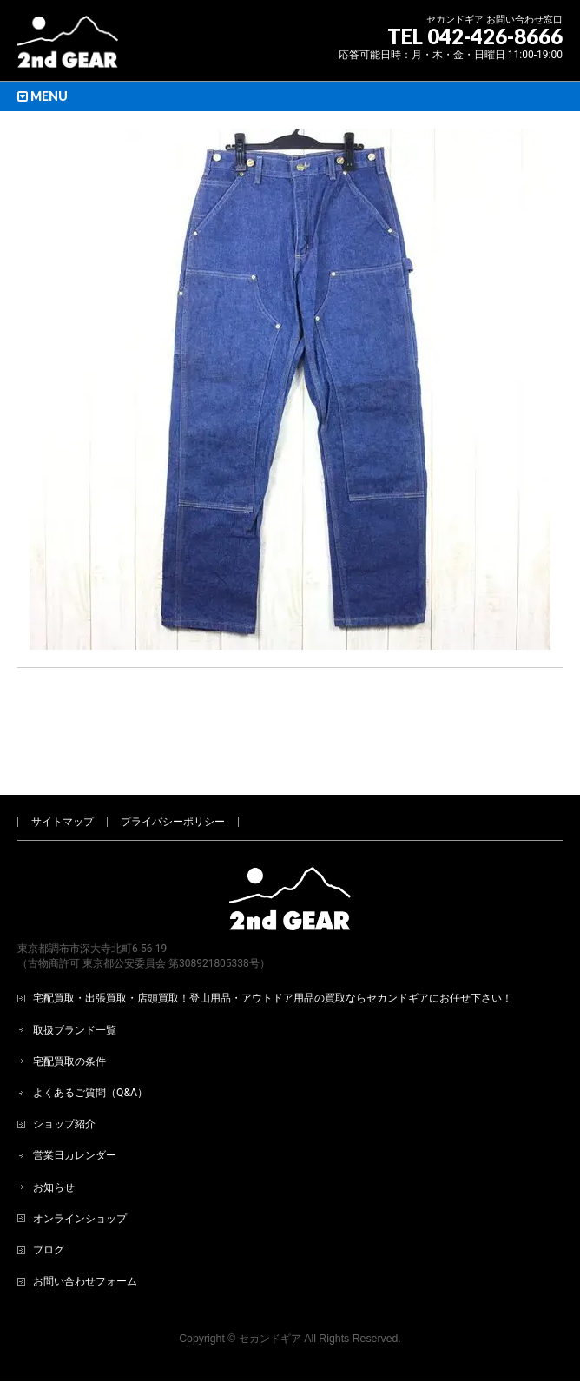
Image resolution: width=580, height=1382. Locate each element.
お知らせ (54, 1130)
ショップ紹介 (64, 1067)
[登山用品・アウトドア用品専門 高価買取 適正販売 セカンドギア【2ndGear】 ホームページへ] (67, 48)
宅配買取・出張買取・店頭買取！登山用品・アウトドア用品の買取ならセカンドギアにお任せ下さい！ (272, 941)
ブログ (48, 1193)
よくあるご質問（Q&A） (90, 1035)
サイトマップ (62, 764)
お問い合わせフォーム (85, 1224)
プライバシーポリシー (173, 764)
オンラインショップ (80, 1161)
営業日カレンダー (74, 1098)
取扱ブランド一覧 (74, 973)
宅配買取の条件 (69, 1004)
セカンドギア (270, 1281)
